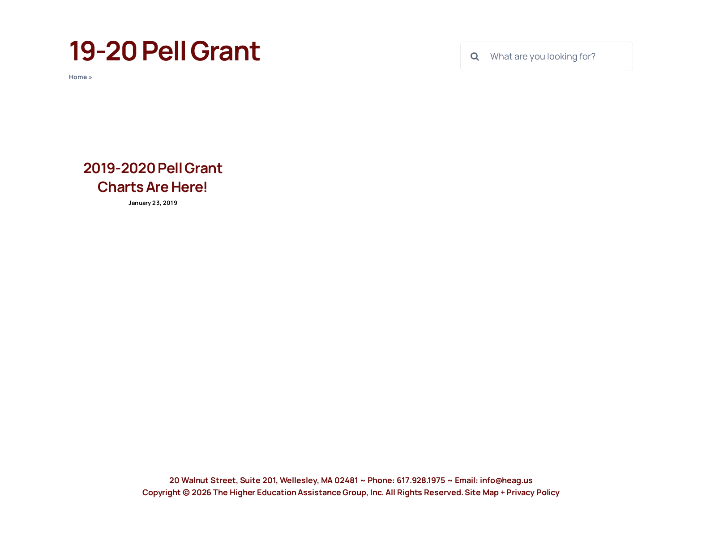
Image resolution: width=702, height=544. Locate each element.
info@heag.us (506, 480)
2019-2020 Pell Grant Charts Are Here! (153, 177)
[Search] (475, 56)
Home (78, 76)
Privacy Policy (533, 492)
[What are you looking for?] (546, 56)
